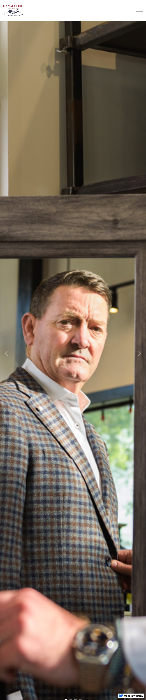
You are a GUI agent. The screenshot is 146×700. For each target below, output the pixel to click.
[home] (14, 10)
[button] (139, 10)
